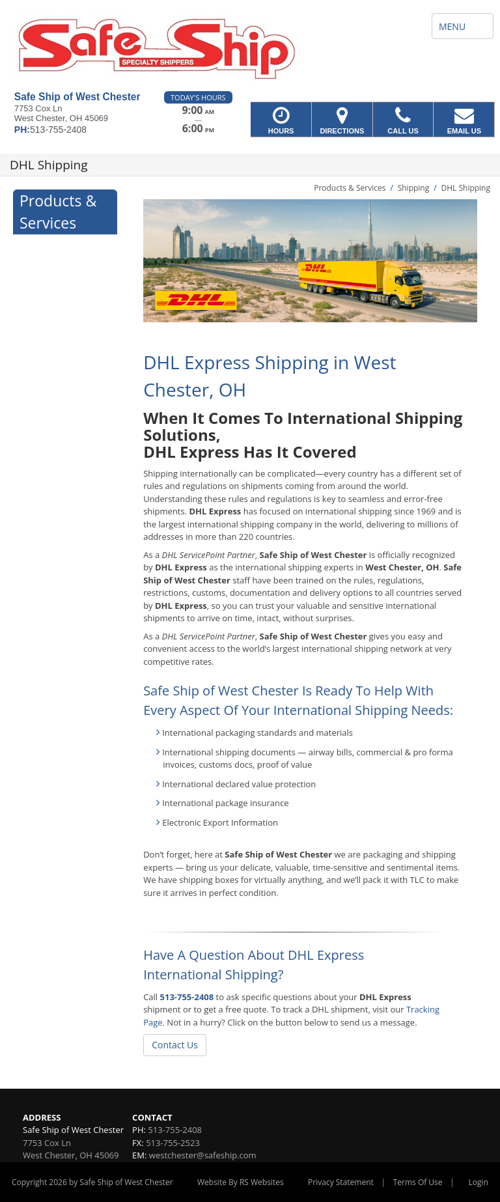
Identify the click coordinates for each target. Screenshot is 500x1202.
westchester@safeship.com (203, 1155)
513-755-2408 (187, 997)
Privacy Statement (341, 1182)
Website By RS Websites (240, 1182)
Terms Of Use (418, 1182)
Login (478, 1182)
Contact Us (175, 1045)
